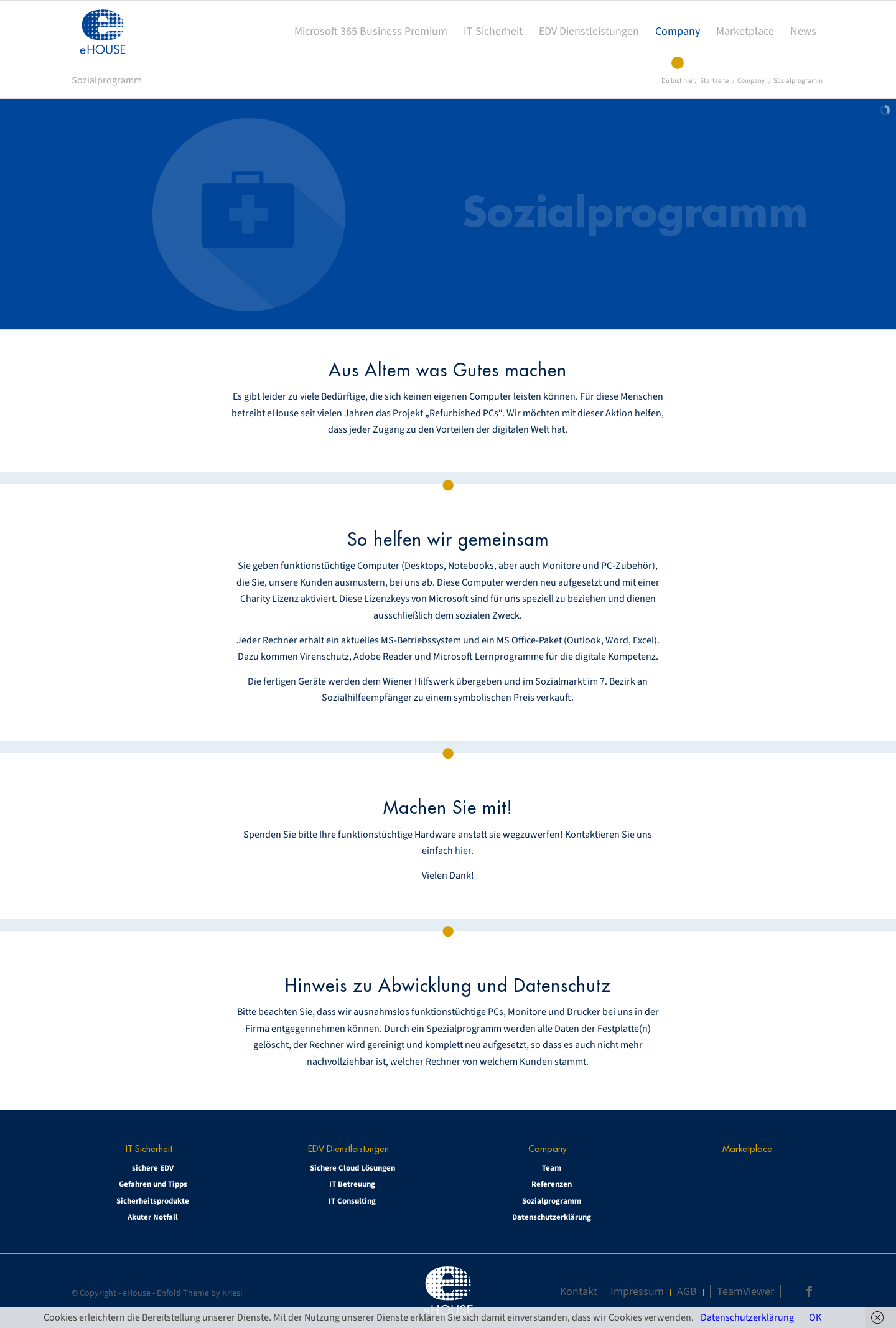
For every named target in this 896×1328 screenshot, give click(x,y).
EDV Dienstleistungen (348, 1148)
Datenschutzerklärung (551, 1217)
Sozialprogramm (107, 80)
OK (815, 1317)
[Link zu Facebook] (809, 1291)
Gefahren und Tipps (153, 1184)
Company (547, 1148)
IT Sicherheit (149, 1148)
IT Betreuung (352, 1184)
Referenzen (551, 1184)
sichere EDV (153, 1168)
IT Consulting (352, 1201)
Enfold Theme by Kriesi (199, 1293)
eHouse (137, 1293)
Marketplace (747, 1148)
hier (463, 851)
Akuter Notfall (153, 1217)
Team (551, 1168)
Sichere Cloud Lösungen (352, 1168)
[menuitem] (370, 32)
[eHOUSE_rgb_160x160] (103, 32)
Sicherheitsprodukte (152, 1201)
